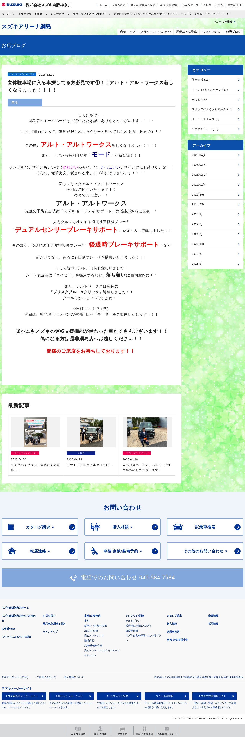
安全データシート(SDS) (15, 677)
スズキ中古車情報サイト (212, 696)
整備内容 (89, 640)
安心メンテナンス (94, 635)
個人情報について (74, 677)
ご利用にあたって (46, 677)
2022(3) (197, 224)
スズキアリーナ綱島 (30, 14)
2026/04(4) (199, 155)
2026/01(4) (199, 184)
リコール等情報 (164, 696)
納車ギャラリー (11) (205, 129)
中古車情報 (234, 5)
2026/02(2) (199, 174)
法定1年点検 (91, 630)
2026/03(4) (199, 164)
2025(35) (198, 194)
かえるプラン (133, 620)
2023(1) (197, 214)
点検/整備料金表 (93, 645)
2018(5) (197, 263)
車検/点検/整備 (169, 5)
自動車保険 (132, 630)
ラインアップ (190, 5)
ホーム (103, 5)
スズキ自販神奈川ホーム (15, 607)
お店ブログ (57, 14)
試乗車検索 (173, 631)
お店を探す (119, 5)
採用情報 (213, 623)
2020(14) (198, 243)
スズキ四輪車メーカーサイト (21, 696)
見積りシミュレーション (69, 696)
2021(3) (197, 234)
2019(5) (197, 253)
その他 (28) (199, 99)
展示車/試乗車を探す (142, 5)
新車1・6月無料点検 (95, 625)
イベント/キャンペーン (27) (210, 89)
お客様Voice (9, 628)
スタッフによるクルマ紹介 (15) (212, 109)
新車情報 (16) (201, 79)
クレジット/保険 (213, 5)
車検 (86, 620)
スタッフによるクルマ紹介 (89, 14)
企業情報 (213, 615)
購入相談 (172, 623)
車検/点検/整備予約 (177, 639)
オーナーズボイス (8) (206, 119)
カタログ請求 (174, 615)
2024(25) (198, 204)
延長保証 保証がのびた (138, 625)
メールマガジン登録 (117, 696)
